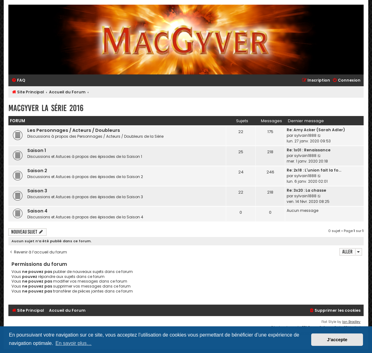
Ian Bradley (351, 321)
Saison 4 (37, 211)
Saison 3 (37, 191)
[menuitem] (18, 80)
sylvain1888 (305, 135)
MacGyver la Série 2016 (45, 108)
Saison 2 (37, 171)
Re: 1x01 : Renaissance (308, 150)
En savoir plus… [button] (74, 343)
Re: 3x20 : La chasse (306, 190)
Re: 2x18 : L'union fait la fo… (314, 170)
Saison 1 (36, 150)
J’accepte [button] (337, 339)
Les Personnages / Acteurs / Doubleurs (73, 130)
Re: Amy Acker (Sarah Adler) (316, 129)
